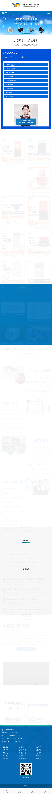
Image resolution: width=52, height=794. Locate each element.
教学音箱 (9, 92)
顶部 (45, 791)
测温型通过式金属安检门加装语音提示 (39, 320)
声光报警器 (9, 85)
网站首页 (5, 747)
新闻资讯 (38, 747)
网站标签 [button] (26, 786)
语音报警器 (22, 750)
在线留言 (38, 756)
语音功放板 (9, 77)
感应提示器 (9, 96)
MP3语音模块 (10, 69)
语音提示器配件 (11, 80)
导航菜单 (4, 13)
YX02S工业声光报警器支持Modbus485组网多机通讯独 (20, 562)
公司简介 (5, 750)
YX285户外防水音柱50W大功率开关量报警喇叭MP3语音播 (21, 558)
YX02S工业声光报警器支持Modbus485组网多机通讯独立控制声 (25, 589)
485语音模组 (10, 73)
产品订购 (38, 758)
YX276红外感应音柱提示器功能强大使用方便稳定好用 (22, 599)
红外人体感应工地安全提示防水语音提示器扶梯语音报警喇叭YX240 (26, 609)
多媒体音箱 (22, 756)
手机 (19, 791)
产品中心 (22, 747)
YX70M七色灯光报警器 (11, 550)
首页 (6, 791)
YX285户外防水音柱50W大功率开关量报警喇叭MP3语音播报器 (24, 579)
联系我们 (5, 758)
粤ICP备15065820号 (7, 741)
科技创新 (38, 753)
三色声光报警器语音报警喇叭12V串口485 (16, 554)
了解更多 (26, 649)
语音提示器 (9, 88)
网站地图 (17, 741)
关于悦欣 (5, 756)
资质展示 (5, 753)
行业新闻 (38, 750)
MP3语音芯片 (10, 65)
